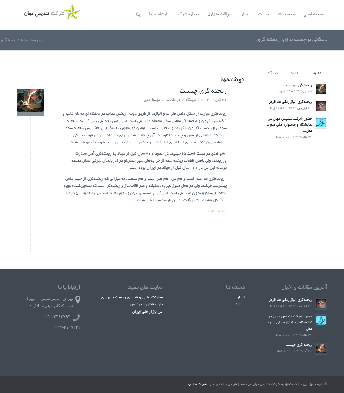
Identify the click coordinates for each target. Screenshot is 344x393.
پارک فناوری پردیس (146, 304)
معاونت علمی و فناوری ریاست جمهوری (132, 297)
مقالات (171, 100)
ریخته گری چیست (203, 91)
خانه (24, 40)
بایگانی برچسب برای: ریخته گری (291, 40)
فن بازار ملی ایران (147, 312)
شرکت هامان (197, 384)
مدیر (147, 100)
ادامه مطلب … (215, 211)
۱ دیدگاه (192, 100)
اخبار (241, 297)
